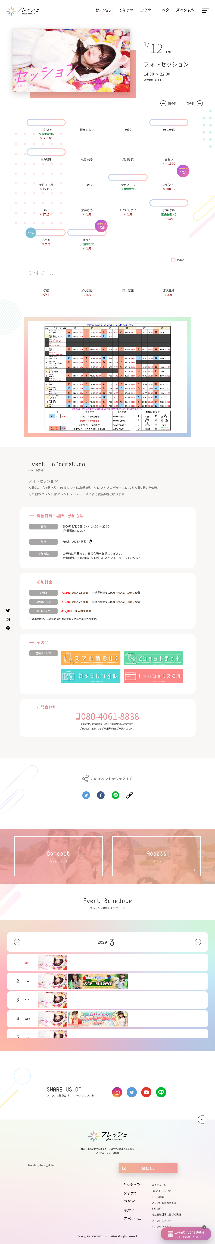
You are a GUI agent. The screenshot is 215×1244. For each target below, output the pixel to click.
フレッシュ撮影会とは (164, 1202)
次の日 (190, 103)
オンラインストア (161, 1226)
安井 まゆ (169, 210)
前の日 (172, 103)
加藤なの (87, 210)
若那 (128, 129)
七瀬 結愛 (87, 159)
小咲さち (169, 185)
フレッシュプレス (161, 1220)
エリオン (87, 185)
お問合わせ (148, 1168)
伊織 (46, 290)
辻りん (87, 240)
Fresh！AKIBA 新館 (74, 541)
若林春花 (169, 129)
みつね (46, 240)
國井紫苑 (128, 290)
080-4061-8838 (110, 716)
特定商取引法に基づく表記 (166, 1214)
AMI (46, 210)
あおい (169, 159)
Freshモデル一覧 (161, 1191)
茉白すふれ (46, 185)
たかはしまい (128, 210)
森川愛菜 (128, 159)
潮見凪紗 (169, 290)
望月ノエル (128, 185)
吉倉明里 (46, 159)
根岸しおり (87, 129)
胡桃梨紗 (87, 290)
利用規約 (109, 728)
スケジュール (159, 1185)
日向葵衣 (46, 129)
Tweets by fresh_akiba (41, 1165)
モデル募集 (158, 1197)
